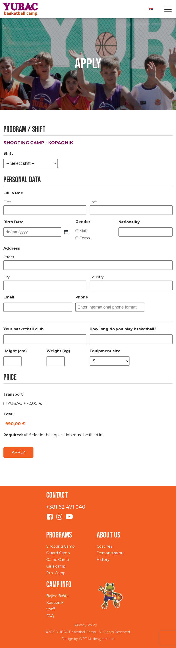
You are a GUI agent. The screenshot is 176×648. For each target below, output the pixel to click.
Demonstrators (110, 553)
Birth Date (13, 222)
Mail (83, 231)
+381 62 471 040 (65, 507)
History (103, 559)
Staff (50, 609)
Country (97, 277)
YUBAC (25, 403)
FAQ (50, 616)
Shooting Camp (60, 546)
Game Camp (57, 559)
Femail (85, 238)
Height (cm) (15, 351)
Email (8, 297)
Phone (81, 297)
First (7, 202)
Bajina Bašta (57, 596)
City (6, 277)
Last (93, 202)
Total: (8, 414)
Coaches (104, 546)
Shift (8, 153)
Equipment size (105, 351)
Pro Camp (56, 573)
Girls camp (56, 566)
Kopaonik (54, 602)
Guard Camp (58, 553)
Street (8, 257)
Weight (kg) (58, 351)
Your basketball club (23, 329)
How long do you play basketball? (123, 329)
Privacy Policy (86, 625)
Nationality (129, 222)
